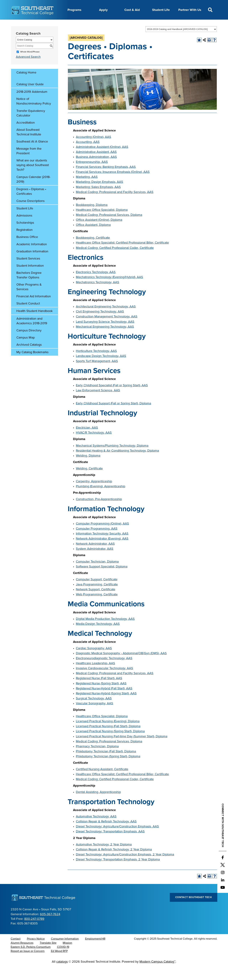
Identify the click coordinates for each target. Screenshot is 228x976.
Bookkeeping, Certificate (93, 246)
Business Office (27, 246)
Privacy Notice (36, 947)
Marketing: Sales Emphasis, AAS (98, 196)
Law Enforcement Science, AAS (98, 399)
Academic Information (31, 253)
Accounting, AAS (88, 151)
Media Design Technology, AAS (98, 633)
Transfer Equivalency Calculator (30, 122)
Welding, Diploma (88, 464)
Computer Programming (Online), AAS (102, 532)
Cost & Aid (132, 10)
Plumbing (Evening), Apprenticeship (100, 495)
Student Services (28, 267)
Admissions (24, 224)
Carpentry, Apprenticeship (94, 490)
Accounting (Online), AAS (93, 146)
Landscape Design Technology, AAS (101, 365)
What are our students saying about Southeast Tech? (32, 174)
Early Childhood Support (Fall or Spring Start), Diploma (113, 412)
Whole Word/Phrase (30, 60)
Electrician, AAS (87, 436)
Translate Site (48, 952)
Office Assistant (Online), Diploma (99, 229)
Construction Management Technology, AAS (106, 325)
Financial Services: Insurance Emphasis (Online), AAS (113, 181)
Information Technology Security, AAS (102, 542)
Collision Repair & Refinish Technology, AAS (106, 830)
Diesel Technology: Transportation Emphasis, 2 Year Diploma (118, 868)
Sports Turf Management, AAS (97, 370)
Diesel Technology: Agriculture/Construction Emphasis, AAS (117, 835)
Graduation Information (32, 260)
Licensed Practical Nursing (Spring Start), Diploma (110, 740)
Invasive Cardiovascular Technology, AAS (104, 677)
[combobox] (181, 38)
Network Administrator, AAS (95, 553)
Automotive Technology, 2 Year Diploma (104, 853)
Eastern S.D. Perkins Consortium (31, 956)
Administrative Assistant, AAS (96, 161)
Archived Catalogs (29, 353)
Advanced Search (28, 66)
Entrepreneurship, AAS (92, 171)
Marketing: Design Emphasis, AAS (99, 191)
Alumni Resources (22, 952)
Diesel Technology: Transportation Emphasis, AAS (110, 840)
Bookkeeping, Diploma (91, 214)
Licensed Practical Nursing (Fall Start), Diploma (108, 735)
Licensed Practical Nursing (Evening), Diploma (107, 730)
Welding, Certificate (89, 477)
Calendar (77, 24)
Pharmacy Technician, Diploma (97, 755)
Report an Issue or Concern (28, 960)
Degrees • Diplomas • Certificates (31, 200)
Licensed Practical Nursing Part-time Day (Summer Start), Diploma (121, 745)
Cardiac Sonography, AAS (94, 657)
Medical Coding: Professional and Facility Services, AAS (114, 201)
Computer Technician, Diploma (97, 570)
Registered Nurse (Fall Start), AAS (99, 687)
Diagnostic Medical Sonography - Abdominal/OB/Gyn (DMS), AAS (121, 662)
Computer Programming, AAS (96, 537)
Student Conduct (28, 312)
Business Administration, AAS (96, 166)
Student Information (30, 274)
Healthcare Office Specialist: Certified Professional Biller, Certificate (122, 251)
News (110, 24)
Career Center (57, 24)
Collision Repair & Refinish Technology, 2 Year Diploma (114, 858)
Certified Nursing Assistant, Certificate (102, 778)
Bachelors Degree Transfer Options (29, 284)
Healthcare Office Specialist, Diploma (102, 219)
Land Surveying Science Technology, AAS (105, 330)
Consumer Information (65, 947)
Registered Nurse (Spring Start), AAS (101, 692)
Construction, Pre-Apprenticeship (99, 508)
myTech (145, 24)
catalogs (62, 970)
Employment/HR (95, 947)
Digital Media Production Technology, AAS (105, 628)
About (38, 24)
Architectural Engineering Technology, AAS (106, 315)
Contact (15, 947)
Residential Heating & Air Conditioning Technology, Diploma (117, 459)
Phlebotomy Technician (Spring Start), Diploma (108, 765)
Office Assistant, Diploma (93, 234)
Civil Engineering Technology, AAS (100, 320)
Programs (74, 10)
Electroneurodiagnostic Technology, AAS (104, 667)
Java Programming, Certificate (97, 593)
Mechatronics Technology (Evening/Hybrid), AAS (109, 286)
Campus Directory (29, 339)
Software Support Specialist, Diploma (101, 575)
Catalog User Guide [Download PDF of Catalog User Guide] (30, 93)
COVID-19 (63, 956)
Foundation (127, 24)
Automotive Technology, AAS (96, 825)
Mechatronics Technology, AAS (97, 291)
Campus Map (25, 346)
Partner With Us (189, 10)
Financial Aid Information (33, 305)
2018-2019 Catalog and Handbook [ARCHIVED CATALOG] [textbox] (177, 38)
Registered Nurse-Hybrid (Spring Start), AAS (106, 702)
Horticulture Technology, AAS (96, 360)
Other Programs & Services (29, 295)
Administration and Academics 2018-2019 (31, 330)
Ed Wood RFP (59, 960)
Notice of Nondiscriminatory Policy (33, 110)
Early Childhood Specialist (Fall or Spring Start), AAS (112, 394)
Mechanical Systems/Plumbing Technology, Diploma (112, 454)
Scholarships (25, 231)
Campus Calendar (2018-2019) (33, 188)
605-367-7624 (50, 923)
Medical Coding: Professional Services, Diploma (109, 224)
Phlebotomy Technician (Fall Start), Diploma (106, 760)
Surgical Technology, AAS (94, 707)
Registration (24, 239)
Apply (103, 10)
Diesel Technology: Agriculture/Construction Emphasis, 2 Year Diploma (125, 863)
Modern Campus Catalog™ (157, 970)
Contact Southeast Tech (193, 906)
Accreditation (25, 131)
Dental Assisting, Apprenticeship (98, 801)
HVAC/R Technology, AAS (94, 441)
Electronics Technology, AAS (96, 281)
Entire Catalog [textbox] (24, 48)
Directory (95, 24)
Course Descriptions (30, 210)
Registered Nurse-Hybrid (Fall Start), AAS (104, 697)
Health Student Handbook (34, 320)
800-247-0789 (34, 928)
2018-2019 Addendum (31, 101)
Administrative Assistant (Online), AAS (102, 156)
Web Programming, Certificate (97, 603)
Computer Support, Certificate (96, 588)
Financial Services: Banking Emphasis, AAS (106, 176)
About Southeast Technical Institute (28, 141)
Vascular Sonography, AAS (94, 712)
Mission (67, 952)
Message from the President (29, 160)
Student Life (161, 10)
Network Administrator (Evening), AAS (102, 547)
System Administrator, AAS (94, 558)
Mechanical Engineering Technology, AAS (105, 335)
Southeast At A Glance (32, 150)
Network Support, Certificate (95, 598)
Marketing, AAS (87, 186)
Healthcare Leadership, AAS (95, 672)
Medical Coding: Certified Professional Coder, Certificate (115, 257)
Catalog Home (26, 81)
